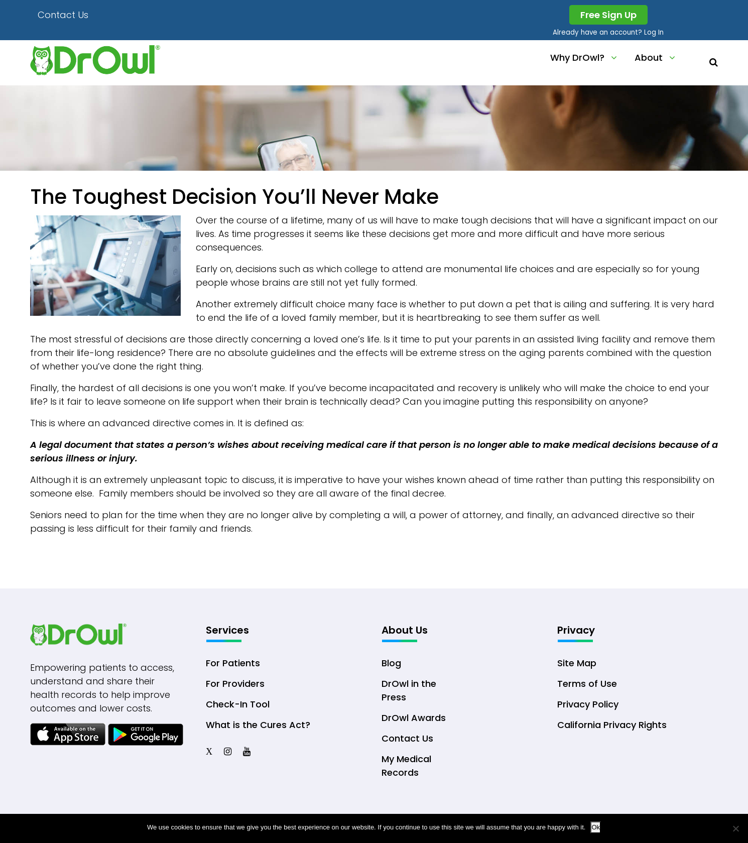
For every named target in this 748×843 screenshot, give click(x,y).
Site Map (576, 663)
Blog (391, 663)
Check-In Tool (238, 704)
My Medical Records (406, 766)
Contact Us (63, 15)
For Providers (235, 683)
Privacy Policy (587, 704)
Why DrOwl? (577, 57)
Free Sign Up (608, 15)
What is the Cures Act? (258, 724)
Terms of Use (587, 683)
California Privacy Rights (612, 724)
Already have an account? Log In (608, 32)
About (649, 57)
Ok (595, 827)
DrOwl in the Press (409, 690)
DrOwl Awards (414, 717)
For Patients (233, 663)
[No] (735, 828)
